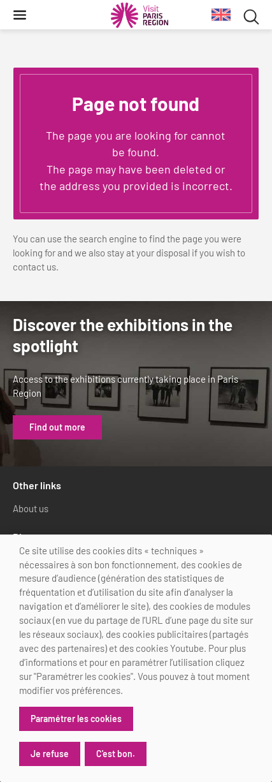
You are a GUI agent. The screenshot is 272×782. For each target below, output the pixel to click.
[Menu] (20, 14)
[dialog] (136, 658)
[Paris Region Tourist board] (139, 15)
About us (30, 508)
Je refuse (50, 753)
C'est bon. (115, 753)
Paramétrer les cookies (76, 718)
